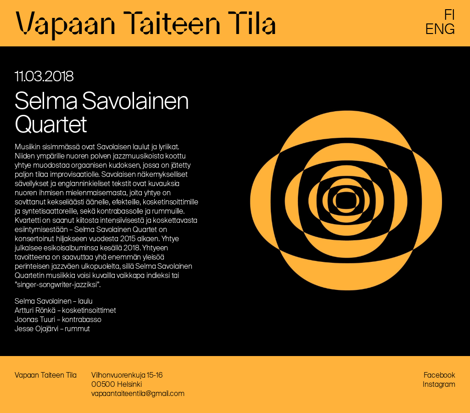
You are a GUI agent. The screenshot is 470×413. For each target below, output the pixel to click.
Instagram (439, 384)
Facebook (439, 375)
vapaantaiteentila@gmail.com (138, 393)
